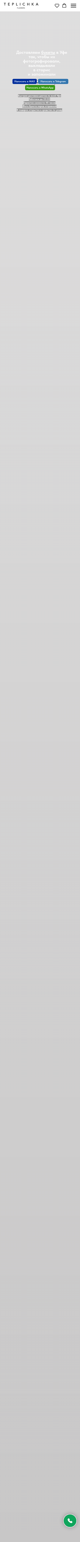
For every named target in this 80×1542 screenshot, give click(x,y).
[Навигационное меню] (73, 6)
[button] (57, 5)
